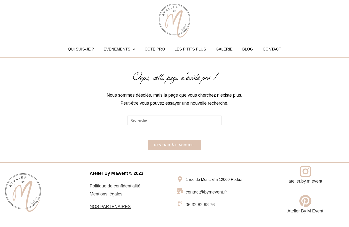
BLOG (247, 49)
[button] (119, 49)
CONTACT (272, 49)
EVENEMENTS (119, 49)
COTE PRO (155, 49)
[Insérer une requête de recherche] (174, 120)
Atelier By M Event (305, 211)
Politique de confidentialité (115, 186)
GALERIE (224, 49)
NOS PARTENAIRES (110, 206)
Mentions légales (106, 194)
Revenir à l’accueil (174, 145)
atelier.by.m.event (305, 181)
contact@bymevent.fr (206, 192)
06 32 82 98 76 (200, 204)
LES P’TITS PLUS (190, 49)
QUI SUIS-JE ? (81, 49)
